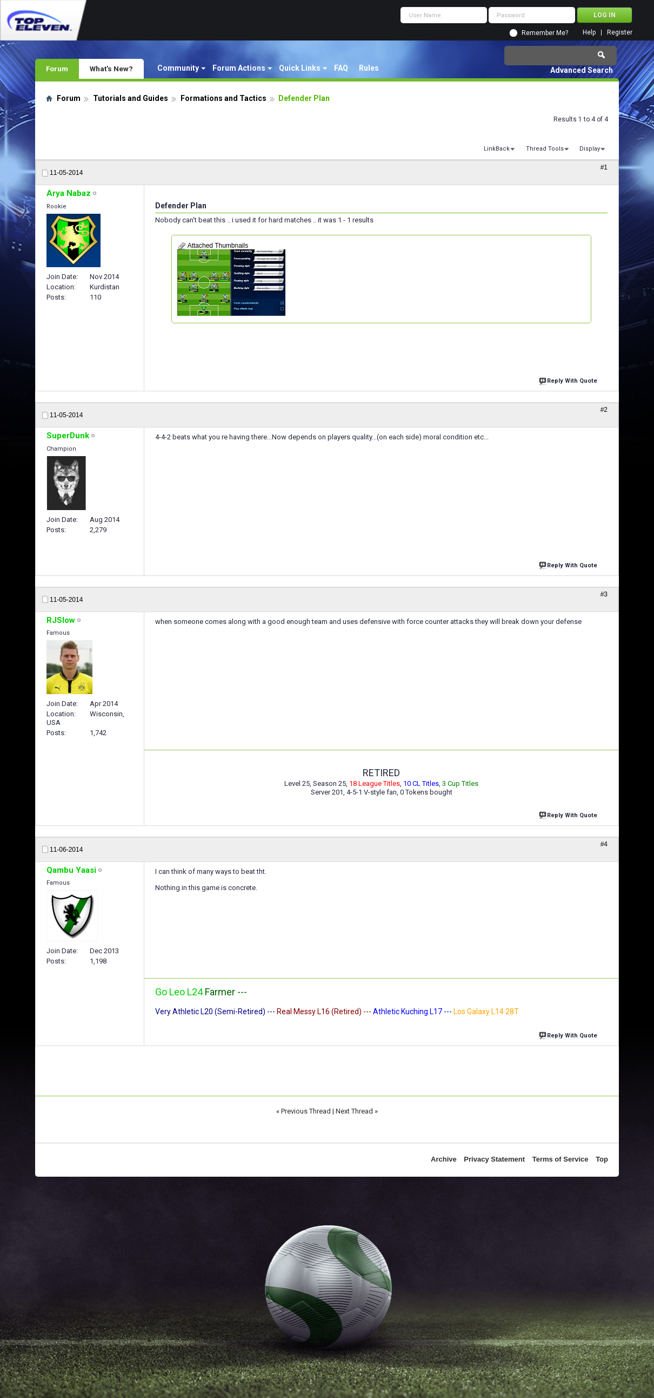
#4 (604, 844)
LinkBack (497, 148)
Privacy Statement (494, 1159)
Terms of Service (560, 1159)
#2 (604, 409)
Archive (444, 1159)
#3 (604, 594)
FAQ (341, 68)
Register (619, 33)
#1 (604, 167)
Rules (369, 68)
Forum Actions (238, 68)
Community (178, 68)
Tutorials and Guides (130, 98)
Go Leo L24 (179, 991)
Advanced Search (581, 70)
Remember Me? (545, 33)
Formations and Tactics (223, 98)
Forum (57, 68)
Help (589, 33)
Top (602, 1159)
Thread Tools (545, 148)
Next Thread (354, 1111)
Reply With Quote (569, 379)
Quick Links (300, 68)
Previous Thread (306, 1111)
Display (589, 148)
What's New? (111, 68)
